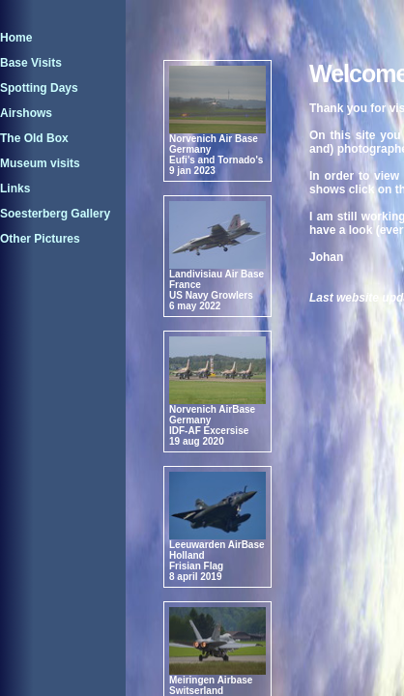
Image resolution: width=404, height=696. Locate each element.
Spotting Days (39, 88)
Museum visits (40, 163)
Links (15, 188)
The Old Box (34, 138)
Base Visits (31, 63)
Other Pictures (40, 239)
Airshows (26, 113)
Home (16, 37)
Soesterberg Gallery (55, 213)
